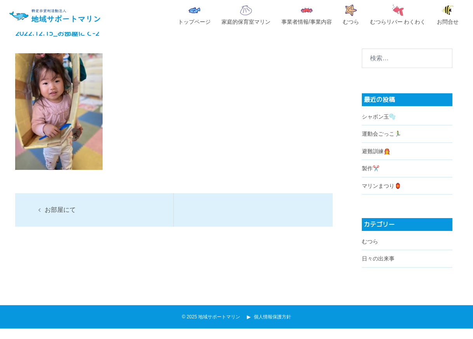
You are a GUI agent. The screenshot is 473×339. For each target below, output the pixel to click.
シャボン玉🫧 (379, 127)
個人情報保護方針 (270, 327)
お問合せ (448, 15)
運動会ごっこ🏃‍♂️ (381, 144)
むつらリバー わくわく (398, 15)
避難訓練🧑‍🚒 (376, 162)
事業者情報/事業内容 (306, 16)
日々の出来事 (378, 269)
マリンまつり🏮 (381, 196)
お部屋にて (60, 220)
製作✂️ (370, 179)
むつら (351, 15)
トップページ (194, 16)
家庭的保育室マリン (246, 15)
